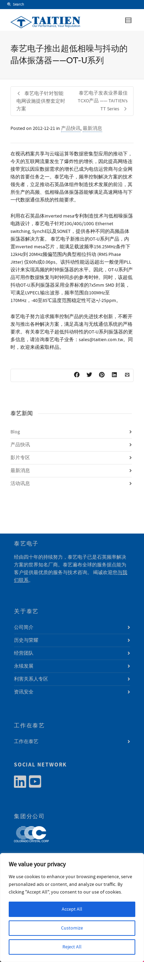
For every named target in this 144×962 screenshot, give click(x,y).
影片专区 (20, 458)
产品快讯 (71, 128)
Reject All (72, 947)
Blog (15, 432)
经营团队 (23, 653)
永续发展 (23, 666)
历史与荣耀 (26, 640)
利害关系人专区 (31, 679)
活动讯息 (20, 483)
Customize (72, 928)
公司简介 (23, 627)
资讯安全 (23, 692)
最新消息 (92, 128)
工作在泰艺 (26, 742)
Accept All (72, 909)
